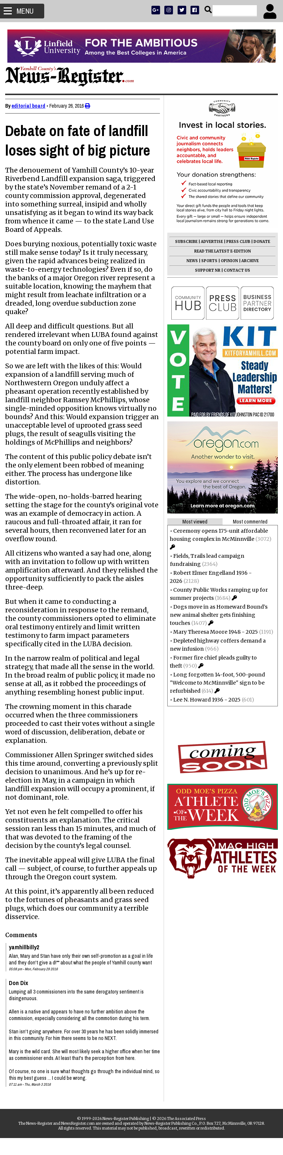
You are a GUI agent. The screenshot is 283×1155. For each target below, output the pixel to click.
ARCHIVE (247, 260)
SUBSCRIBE (184, 241)
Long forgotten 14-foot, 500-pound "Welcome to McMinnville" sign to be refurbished (215, 682)
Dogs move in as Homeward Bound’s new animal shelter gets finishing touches (216, 614)
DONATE (259, 241)
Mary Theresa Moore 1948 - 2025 (213, 632)
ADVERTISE (210, 241)
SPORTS (207, 260)
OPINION (227, 260)
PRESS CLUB (236, 241)
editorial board (31, 105)
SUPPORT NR (205, 270)
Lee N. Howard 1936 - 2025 (204, 699)
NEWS (190, 260)
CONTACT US (234, 270)
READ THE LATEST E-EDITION (220, 251)
